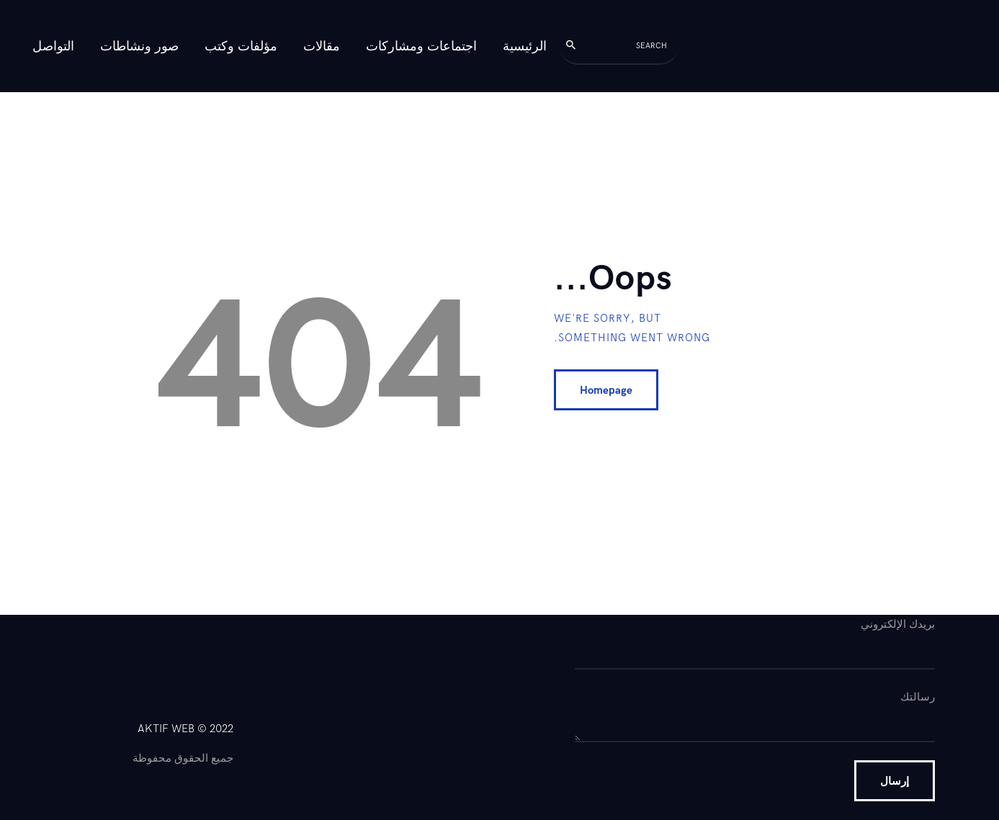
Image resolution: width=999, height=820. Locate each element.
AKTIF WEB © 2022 (185, 728)
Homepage (606, 390)
